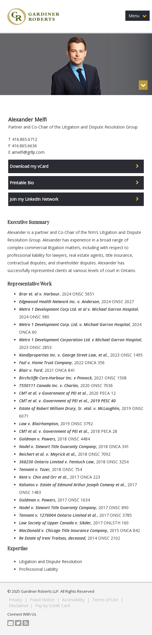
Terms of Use (105, 599)
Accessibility (74, 599)
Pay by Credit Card (52, 605)
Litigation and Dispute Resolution (50, 561)
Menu (137, 15)
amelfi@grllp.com (28, 152)
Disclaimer (19, 605)
